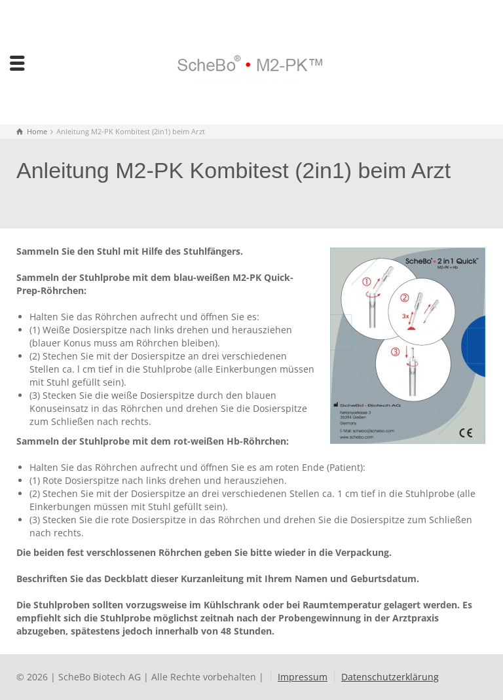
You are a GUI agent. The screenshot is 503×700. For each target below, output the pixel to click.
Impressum (302, 677)
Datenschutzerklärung (390, 677)
